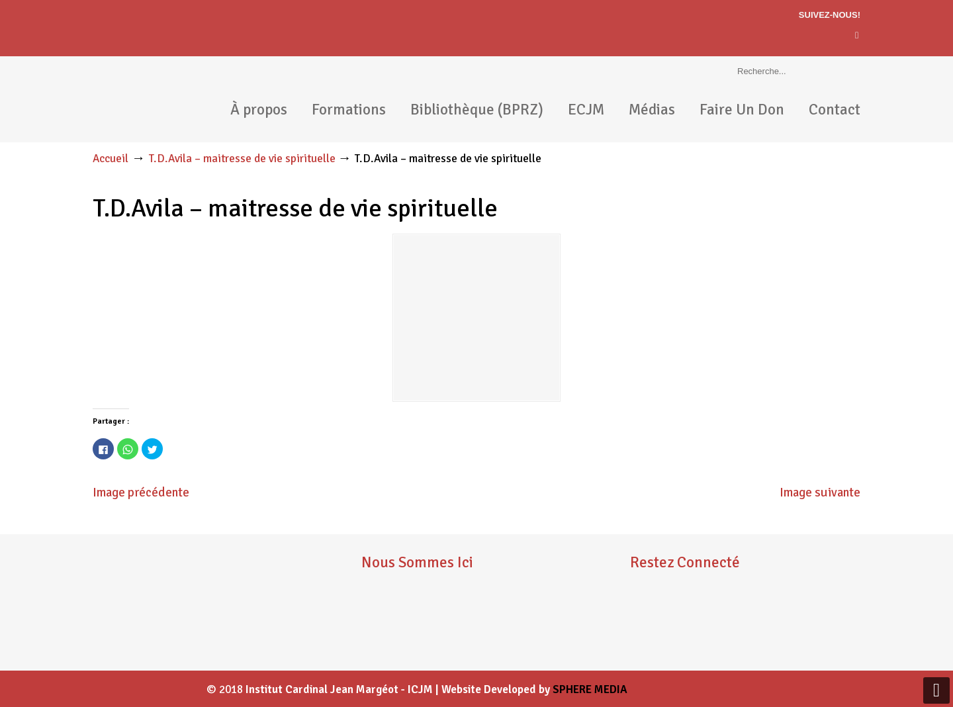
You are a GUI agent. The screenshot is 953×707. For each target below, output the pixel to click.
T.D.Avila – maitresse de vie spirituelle (242, 158)
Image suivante (820, 492)
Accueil (110, 158)
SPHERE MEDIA (590, 689)
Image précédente (141, 492)
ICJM (145, 99)
